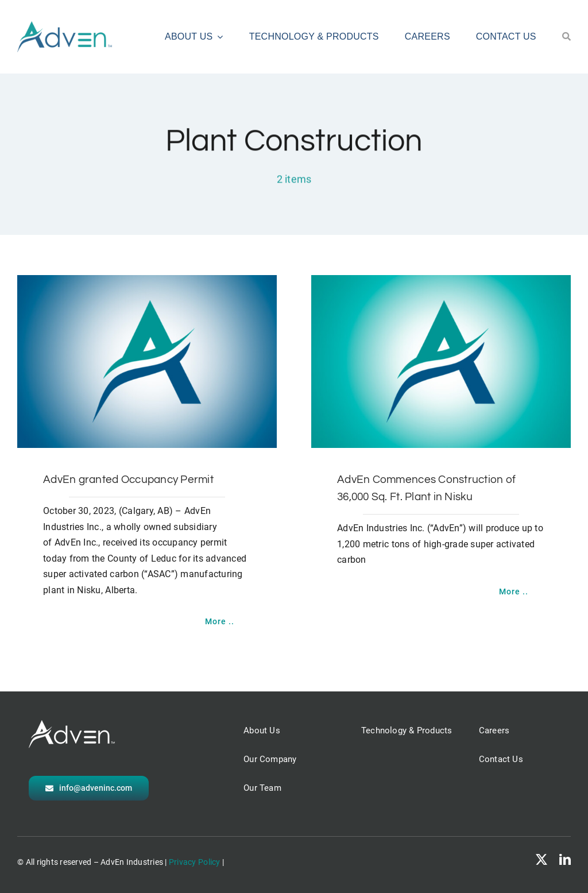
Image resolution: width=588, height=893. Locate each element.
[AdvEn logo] (64, 26)
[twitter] (541, 859)
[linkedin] (565, 859)
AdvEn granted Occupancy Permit (128, 479)
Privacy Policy (194, 862)
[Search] (566, 36)
